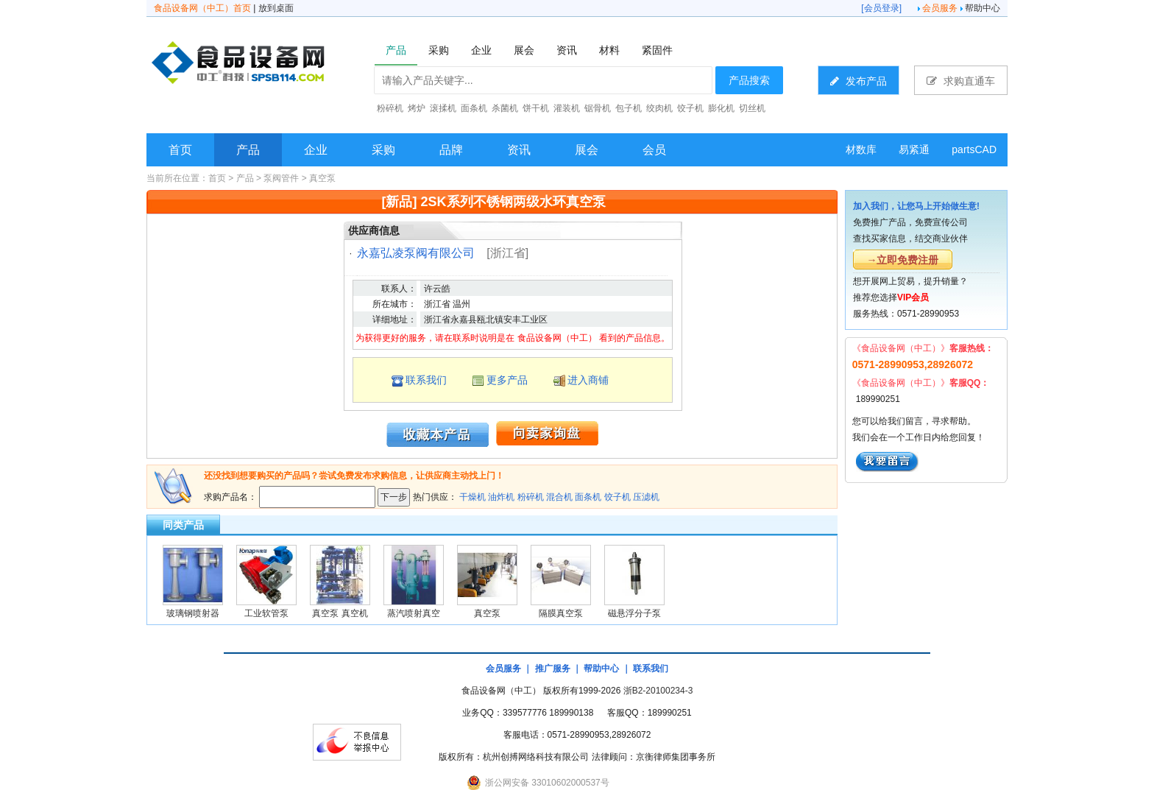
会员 (654, 150)
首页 (180, 150)
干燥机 (472, 497)
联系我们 (426, 380)
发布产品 (858, 80)
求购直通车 (961, 80)
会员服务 (939, 8)
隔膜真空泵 (561, 613)
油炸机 (501, 497)
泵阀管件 (281, 178)
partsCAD (974, 149)
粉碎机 (530, 497)
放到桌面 (276, 8)
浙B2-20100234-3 (658, 690)
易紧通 (914, 149)
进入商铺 (588, 380)
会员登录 (881, 8)
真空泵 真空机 (339, 613)
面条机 (588, 497)
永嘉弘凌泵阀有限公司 (416, 253)
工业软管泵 (266, 613)
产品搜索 (749, 80)
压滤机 (646, 497)
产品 (248, 150)
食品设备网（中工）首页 (202, 8)
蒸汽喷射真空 (413, 613)
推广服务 (552, 668)
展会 (586, 150)
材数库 (861, 149)
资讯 (519, 150)
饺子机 (617, 497)
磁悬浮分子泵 (634, 613)
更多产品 (507, 380)
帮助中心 (982, 8)
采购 (383, 150)
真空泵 (322, 178)
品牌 (451, 150)
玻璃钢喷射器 (192, 613)
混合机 (559, 497)
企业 (316, 150)
